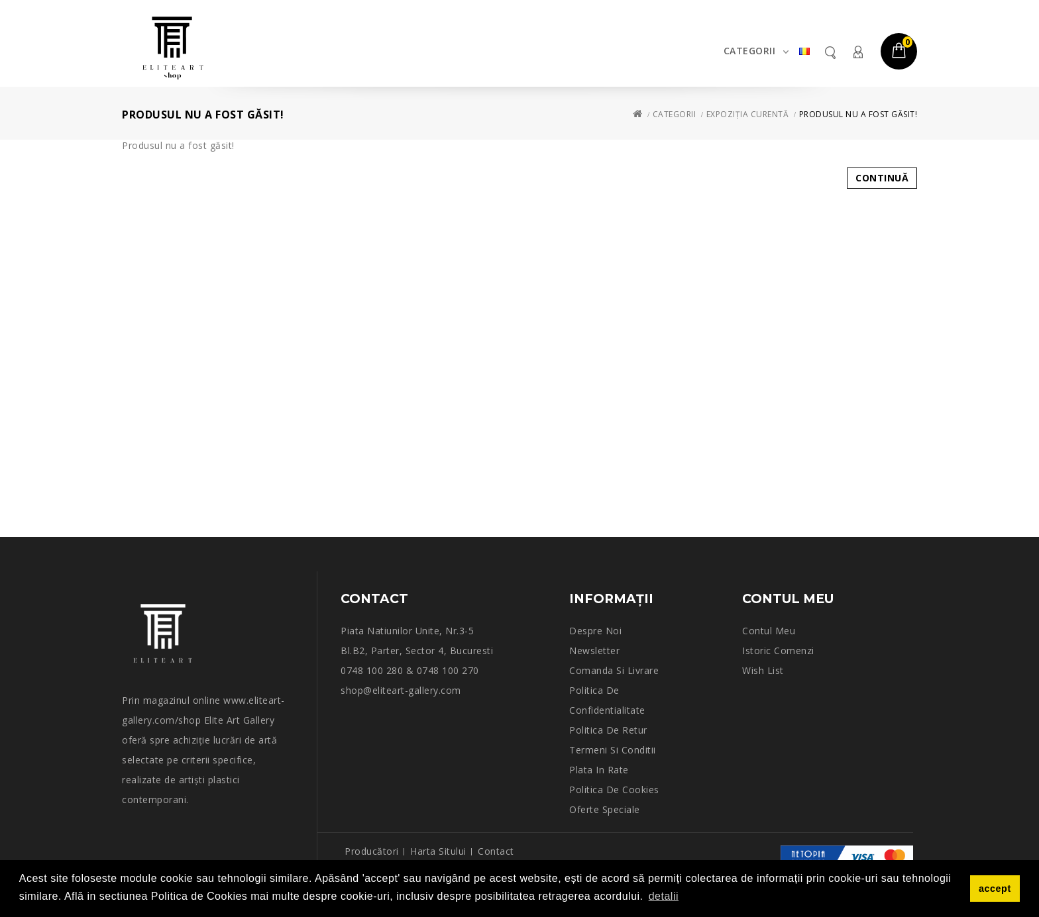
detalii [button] (664, 896)
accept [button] (995, 888)
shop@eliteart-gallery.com (401, 690)
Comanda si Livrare (614, 670)
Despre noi (595, 630)
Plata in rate (599, 769)
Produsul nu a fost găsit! (858, 114)
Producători (372, 851)
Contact (496, 851)
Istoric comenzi (778, 650)
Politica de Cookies (614, 789)
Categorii (750, 50)
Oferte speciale (604, 809)
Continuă (881, 177)
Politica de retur (608, 730)
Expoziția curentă (747, 114)
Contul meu (857, 52)
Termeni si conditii (612, 750)
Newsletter (594, 650)
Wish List (763, 670)
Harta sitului (438, 851)
